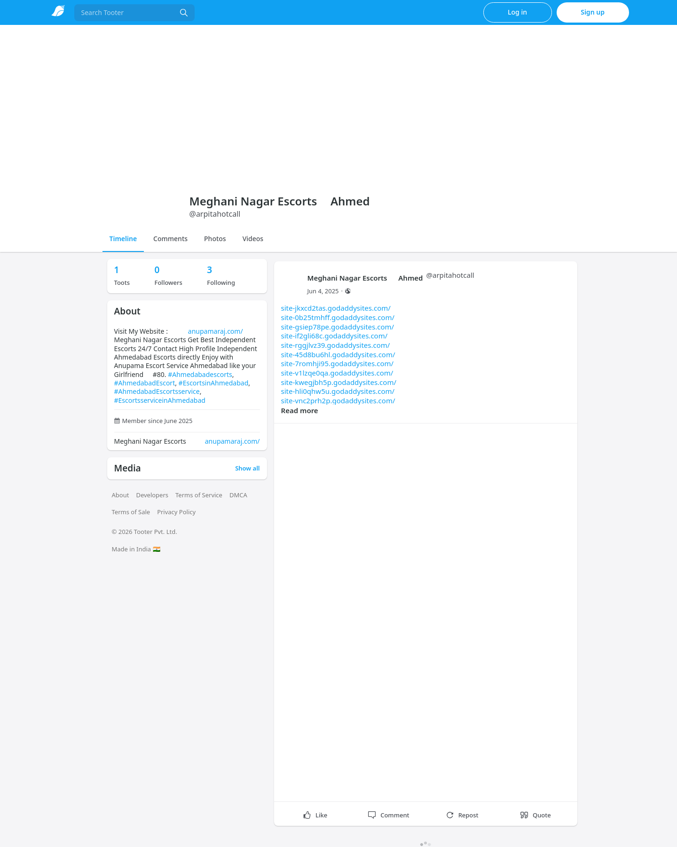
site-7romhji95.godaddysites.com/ (337, 363)
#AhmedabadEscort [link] (144, 382)
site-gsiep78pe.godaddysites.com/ (337, 326)
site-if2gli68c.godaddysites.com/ (334, 335)
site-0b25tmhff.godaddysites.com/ (338, 317)
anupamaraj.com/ (215, 331)
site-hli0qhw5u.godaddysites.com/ (338, 391)
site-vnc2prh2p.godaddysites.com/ (338, 400)
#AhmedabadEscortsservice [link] (157, 391)
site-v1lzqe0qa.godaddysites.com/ (337, 372)
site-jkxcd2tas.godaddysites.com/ (336, 308)
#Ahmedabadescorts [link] (200, 374)
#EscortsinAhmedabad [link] (214, 382)
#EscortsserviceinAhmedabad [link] (159, 400)
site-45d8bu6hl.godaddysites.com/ (338, 354)
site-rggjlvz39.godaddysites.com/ (335, 345)
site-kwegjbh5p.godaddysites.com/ (339, 382)
